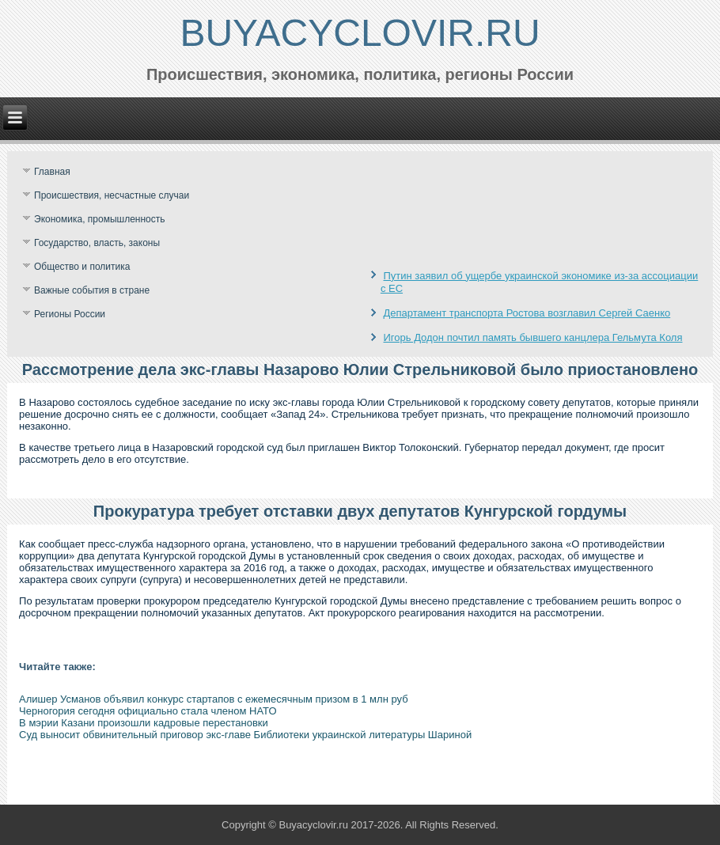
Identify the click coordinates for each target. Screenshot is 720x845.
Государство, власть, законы (97, 242)
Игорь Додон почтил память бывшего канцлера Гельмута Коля (533, 337)
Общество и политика (82, 266)
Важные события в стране (92, 290)
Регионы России (69, 314)
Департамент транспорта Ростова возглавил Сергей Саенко (527, 313)
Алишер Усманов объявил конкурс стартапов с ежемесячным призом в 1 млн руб (213, 699)
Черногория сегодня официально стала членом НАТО (147, 711)
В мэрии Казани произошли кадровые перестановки (143, 723)
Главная (52, 171)
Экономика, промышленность (99, 219)
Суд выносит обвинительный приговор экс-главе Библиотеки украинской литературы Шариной (245, 735)
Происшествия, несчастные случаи (111, 195)
